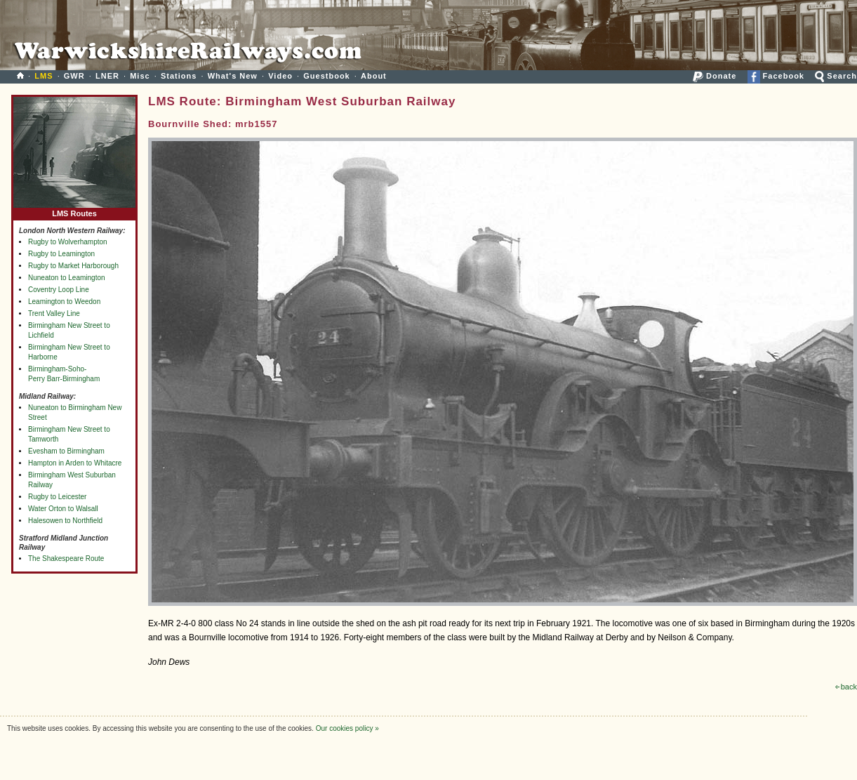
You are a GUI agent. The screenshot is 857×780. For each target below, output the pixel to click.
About (374, 76)
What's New (233, 76)
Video (280, 76)
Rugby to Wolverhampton (67, 242)
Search (836, 76)
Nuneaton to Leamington (66, 278)
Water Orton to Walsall (63, 509)
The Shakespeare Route (66, 558)
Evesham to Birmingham (66, 451)
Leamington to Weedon (64, 301)
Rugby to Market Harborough (73, 266)
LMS (43, 76)
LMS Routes (74, 210)
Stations (179, 76)
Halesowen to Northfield (65, 520)
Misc (140, 76)
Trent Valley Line (54, 313)
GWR (74, 76)
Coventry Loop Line (58, 289)
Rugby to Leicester (57, 497)
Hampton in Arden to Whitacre (74, 463)
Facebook (776, 76)
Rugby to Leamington (61, 254)
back (846, 686)
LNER (107, 76)
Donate (714, 76)
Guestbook (326, 76)
